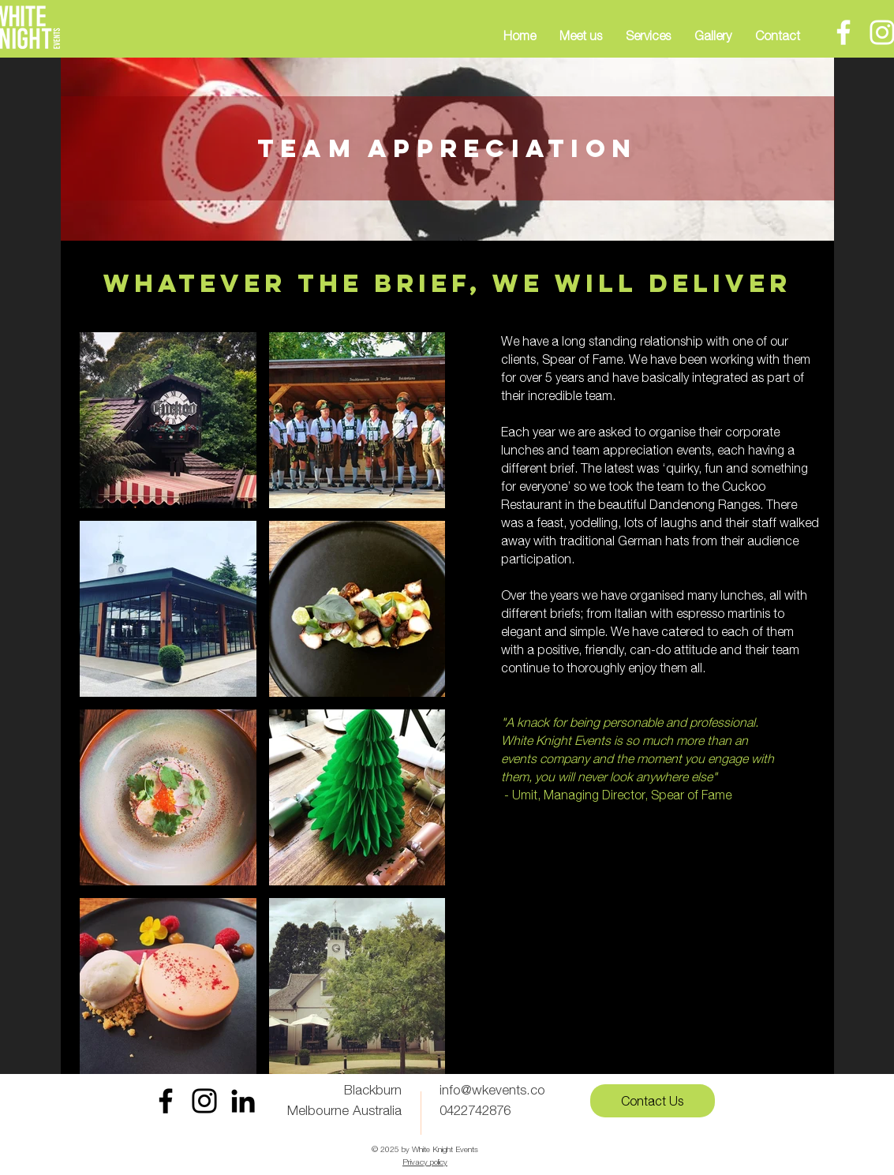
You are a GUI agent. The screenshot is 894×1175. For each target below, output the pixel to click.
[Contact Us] (652, 1100)
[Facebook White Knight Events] (165, 1100)
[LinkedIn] (243, 1100)
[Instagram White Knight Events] (204, 1100)
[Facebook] (843, 32)
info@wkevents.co (492, 1090)
